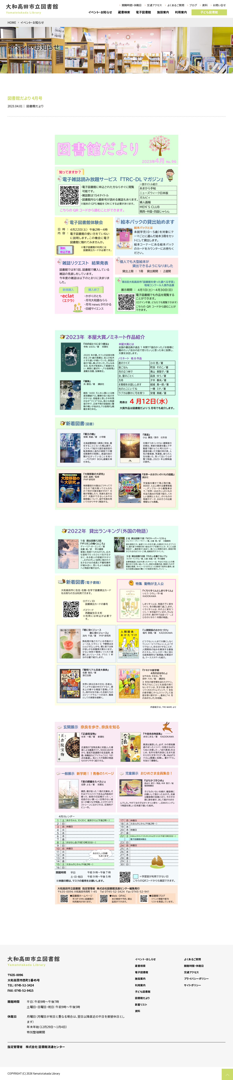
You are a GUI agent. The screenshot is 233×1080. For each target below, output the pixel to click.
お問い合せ (219, 5)
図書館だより (35, 106)
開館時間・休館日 (132, 5)
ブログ (193, 5)
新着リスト (141, 1004)
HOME (12, 22)
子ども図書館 (209, 12)
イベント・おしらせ (145, 959)
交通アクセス (154, 5)
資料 (205, 5)
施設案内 (163, 12)
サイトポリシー (192, 985)
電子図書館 (143, 12)
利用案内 (181, 12)
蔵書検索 (124, 12)
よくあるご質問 (175, 5)
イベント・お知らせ (100, 12)
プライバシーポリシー (196, 978)
